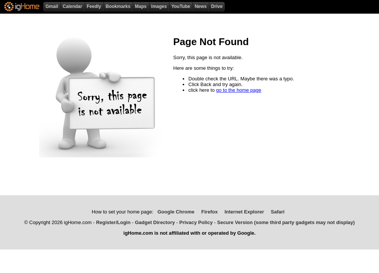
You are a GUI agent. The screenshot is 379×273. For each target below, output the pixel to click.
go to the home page (238, 90)
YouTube (180, 6)
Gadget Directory (155, 222)
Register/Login (113, 222)
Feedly (94, 6)
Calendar (72, 6)
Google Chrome (175, 212)
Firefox (209, 212)
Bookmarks (118, 6)
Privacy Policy (196, 222)
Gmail (51, 6)
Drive (216, 6)
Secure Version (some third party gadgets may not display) (286, 222)
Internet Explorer (244, 212)
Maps (141, 6)
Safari (278, 212)
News (201, 6)
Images (159, 6)
